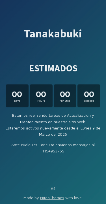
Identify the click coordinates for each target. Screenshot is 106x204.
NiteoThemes (52, 197)
